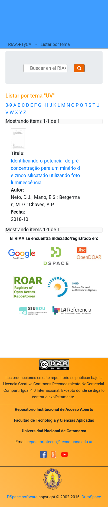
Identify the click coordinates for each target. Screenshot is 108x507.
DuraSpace (91, 497)
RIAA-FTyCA (19, 44)
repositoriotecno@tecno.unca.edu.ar (60, 441)
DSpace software (22, 497)
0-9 (8, 105)
